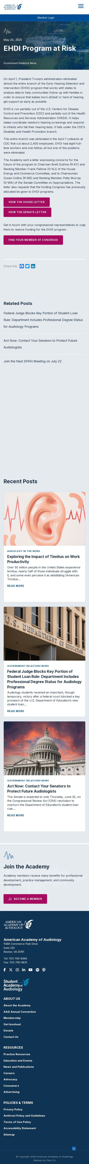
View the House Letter (26, 201)
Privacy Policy (13, 1109)
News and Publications (19, 1066)
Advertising (11, 1092)
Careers (9, 1073)
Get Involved (12, 1024)
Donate (8, 1030)
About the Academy (17, 1005)
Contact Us (11, 1037)
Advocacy (10, 1079)
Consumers (11, 1085)
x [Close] (73, 1148)
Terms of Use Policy (17, 1122)
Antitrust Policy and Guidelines (24, 1115)
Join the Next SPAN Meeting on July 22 (33, 361)
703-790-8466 (18, 958)
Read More (15, 585)
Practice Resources (17, 1054)
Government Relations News (28, 666)
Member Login (46, 17)
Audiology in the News (23, 551)
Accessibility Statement (20, 1128)
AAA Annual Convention (20, 1011)
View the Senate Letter (27, 212)
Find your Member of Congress (33, 239)
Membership (12, 1018)
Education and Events (18, 1060)
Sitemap (9, 1134)
